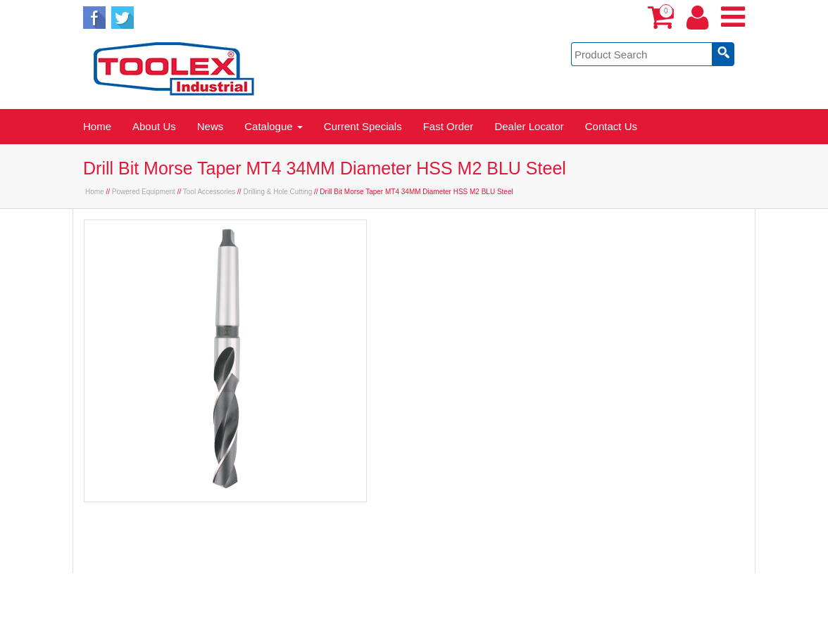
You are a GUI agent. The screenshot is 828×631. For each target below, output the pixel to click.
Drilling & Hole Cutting (277, 192)
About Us (154, 126)
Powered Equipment (143, 192)
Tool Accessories (209, 192)
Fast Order (448, 126)
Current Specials (363, 126)
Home (97, 126)
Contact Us (611, 126)
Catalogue (273, 126)
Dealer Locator (528, 126)
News (210, 126)
